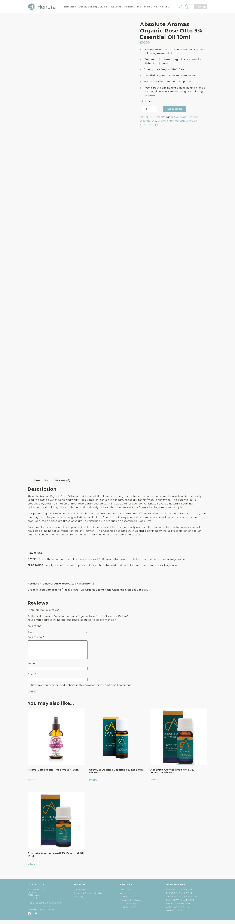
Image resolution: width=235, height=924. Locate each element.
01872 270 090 (53, 906)
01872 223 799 (43, 909)
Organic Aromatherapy (172, 120)
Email (32, 678)
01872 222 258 (47, 913)
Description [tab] (41, 480)
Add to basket (174, 109)
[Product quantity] (149, 109)
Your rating (36, 626)
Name (32, 667)
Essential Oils (148, 120)
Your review (36, 637)
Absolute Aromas (187, 117)
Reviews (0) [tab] (62, 480)
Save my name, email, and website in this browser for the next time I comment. (81, 688)
